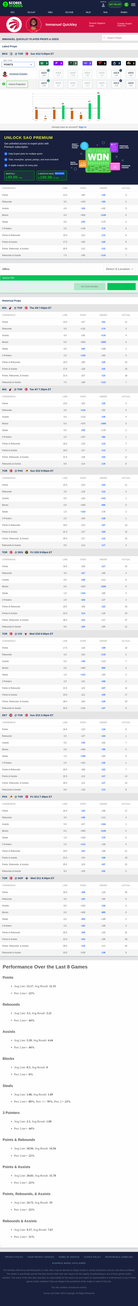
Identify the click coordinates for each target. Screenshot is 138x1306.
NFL (13, 12)
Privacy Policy (14, 1257)
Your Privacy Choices (40, 1257)
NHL (105, 12)
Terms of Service (69, 1257)
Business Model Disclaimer (69, 1263)
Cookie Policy (92, 1257)
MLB (88, 12)
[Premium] (126, 6)
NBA (50, 12)
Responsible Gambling (119, 1257)
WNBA (124, 12)
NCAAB (69, 12)
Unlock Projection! (17, 84)
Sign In (82, 127)
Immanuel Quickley (18, 74)
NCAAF (31, 12)
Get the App (115, 4)
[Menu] (133, 4)
